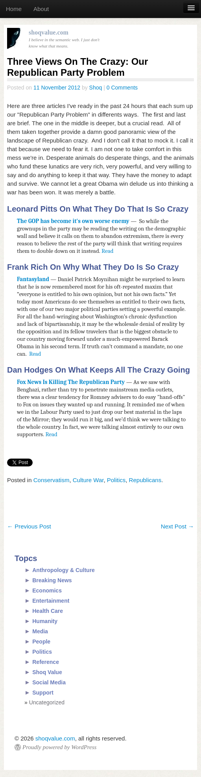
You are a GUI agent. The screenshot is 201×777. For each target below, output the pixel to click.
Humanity (44, 621)
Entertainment (50, 601)
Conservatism (51, 480)
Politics (116, 480)
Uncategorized (47, 702)
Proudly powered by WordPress (59, 747)
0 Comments (122, 87)
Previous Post (29, 526)
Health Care (47, 611)
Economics (47, 590)
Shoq (95, 87)
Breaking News (52, 580)
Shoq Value (47, 672)
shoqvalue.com (55, 738)
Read (107, 250)
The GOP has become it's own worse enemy (74, 221)
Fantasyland (33, 279)
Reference (45, 662)
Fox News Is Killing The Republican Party (71, 382)
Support (42, 692)
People (41, 641)
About (41, 8)
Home (14, 8)
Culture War (88, 480)
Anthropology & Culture (63, 570)
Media (40, 631)
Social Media (49, 682)
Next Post (177, 526)
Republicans (145, 480)
